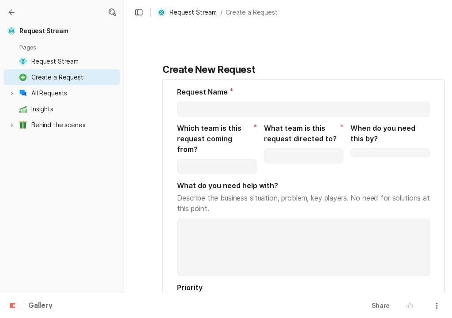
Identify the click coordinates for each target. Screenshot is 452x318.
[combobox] (217, 166)
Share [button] (381, 305)
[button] (112, 12)
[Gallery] (11, 12)
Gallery (40, 306)
